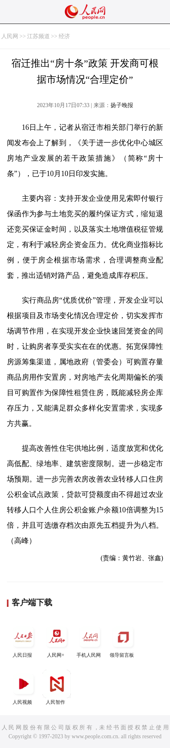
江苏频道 (38, 36)
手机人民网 (90, 640)
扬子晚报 (121, 105)
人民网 (9, 36)
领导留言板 (123, 640)
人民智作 (56, 687)
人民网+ (56, 640)
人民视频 (23, 687)
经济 (64, 36)
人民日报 (23, 640)
